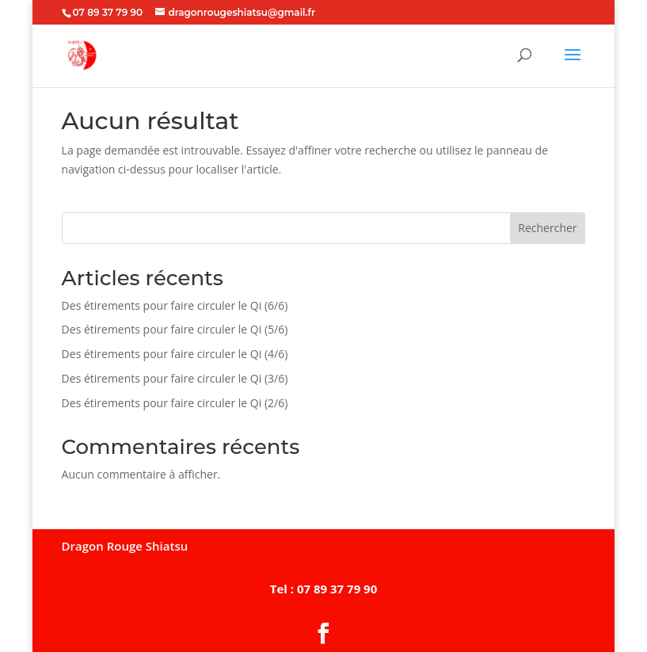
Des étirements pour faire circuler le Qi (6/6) (175, 305)
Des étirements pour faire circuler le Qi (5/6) (175, 329)
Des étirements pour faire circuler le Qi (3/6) (175, 378)
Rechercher (547, 227)
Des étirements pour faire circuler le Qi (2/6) (175, 402)
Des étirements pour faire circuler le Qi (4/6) (175, 353)
